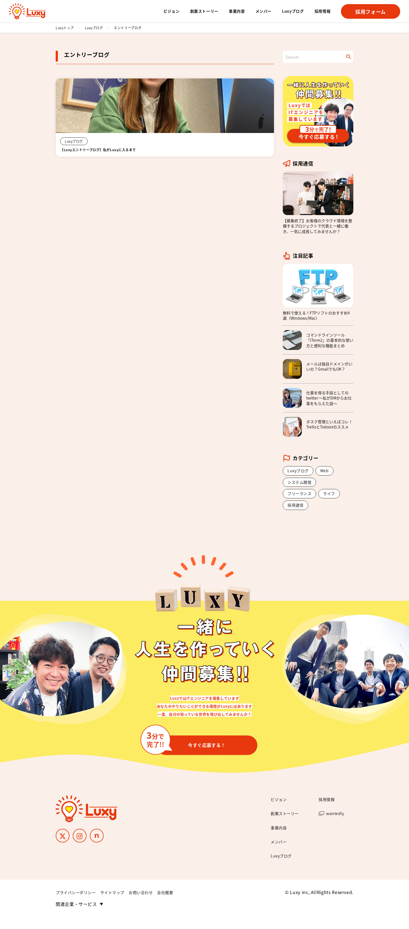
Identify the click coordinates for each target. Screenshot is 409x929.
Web (328, 471)
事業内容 (237, 11)
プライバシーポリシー (78, 904)
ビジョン (171, 11)
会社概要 (179, 904)
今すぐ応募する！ (191, 749)
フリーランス (301, 496)
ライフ (333, 496)
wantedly (336, 825)
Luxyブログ (293, 11)
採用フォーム (370, 11)
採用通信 (296, 508)
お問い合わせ (151, 904)
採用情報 (322, 11)
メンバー (263, 11)
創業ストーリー (204, 11)
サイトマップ (119, 904)
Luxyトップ (65, 27)
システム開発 (301, 483)
